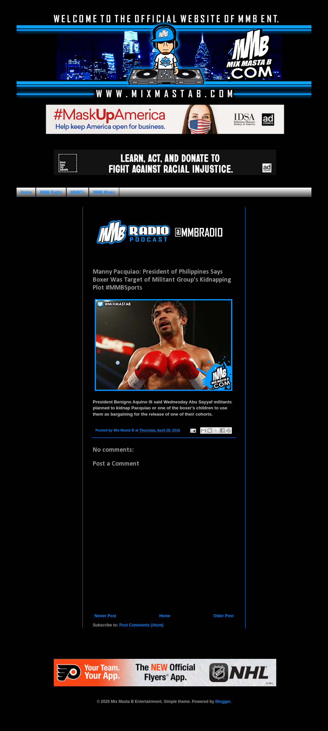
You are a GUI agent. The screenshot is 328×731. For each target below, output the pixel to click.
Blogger (222, 701)
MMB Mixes (104, 192)
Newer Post (105, 616)
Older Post (223, 616)
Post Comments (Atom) (141, 625)
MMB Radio (51, 192)
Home (26, 192)
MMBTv (78, 192)
